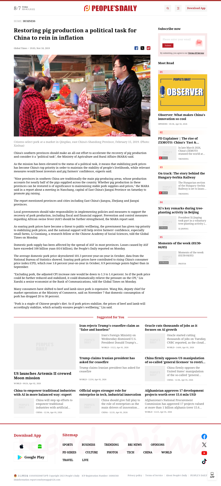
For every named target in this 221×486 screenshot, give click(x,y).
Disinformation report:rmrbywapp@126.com (37, 479)
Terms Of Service (196, 53)
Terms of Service (154, 475)
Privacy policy (135, 475)
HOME (17, 21)
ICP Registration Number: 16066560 (100, 476)
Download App (196, 8)
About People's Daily (176, 475)
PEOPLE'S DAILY (198, 475)
